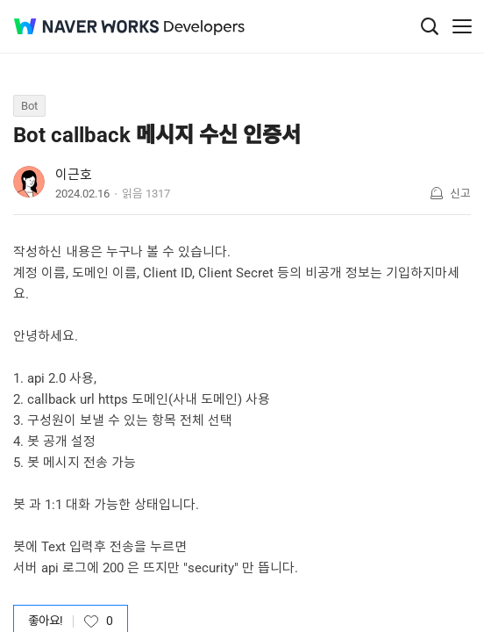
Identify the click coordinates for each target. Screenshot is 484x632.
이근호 (73, 175)
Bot (29, 105)
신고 (460, 193)
